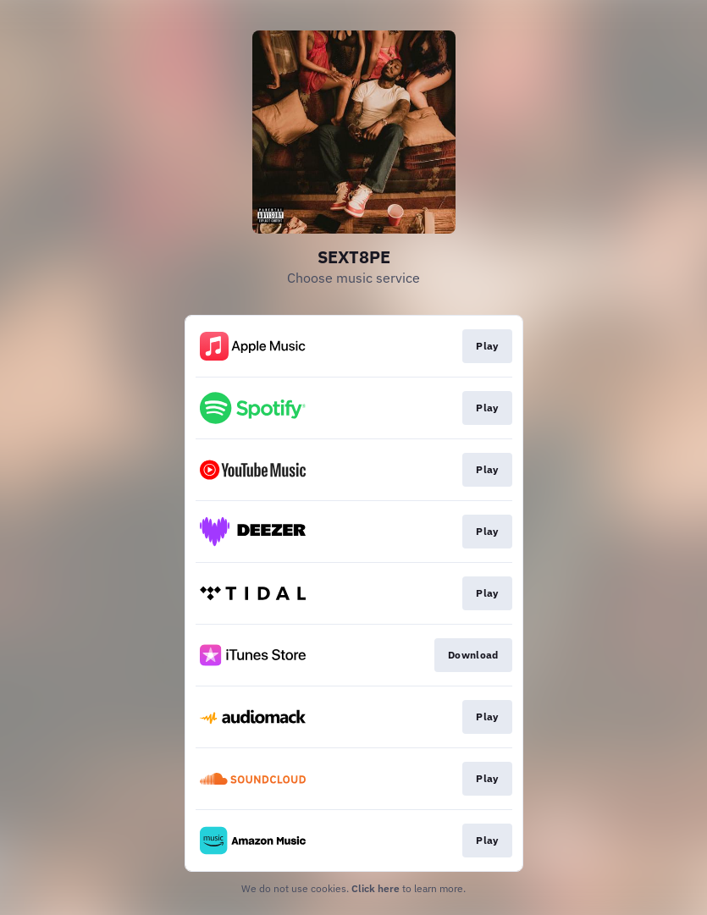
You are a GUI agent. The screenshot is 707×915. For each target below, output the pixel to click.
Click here (375, 888)
